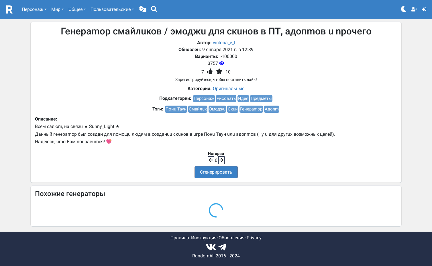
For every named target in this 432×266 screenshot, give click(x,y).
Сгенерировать (216, 172)
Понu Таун (176, 109)
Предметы (261, 98)
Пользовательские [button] (111, 9)
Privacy (254, 237)
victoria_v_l (224, 42)
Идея (243, 98)
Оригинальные (228, 88)
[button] (142, 9)
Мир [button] (55, 9)
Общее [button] (75, 9)
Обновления (232, 237)
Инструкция (204, 237)
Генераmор (251, 109)
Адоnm (272, 109)
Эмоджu (217, 109)
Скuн (233, 109)
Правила (179, 237)
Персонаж (204, 98)
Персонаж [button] (32, 9)
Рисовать (226, 98)
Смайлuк (198, 109)
